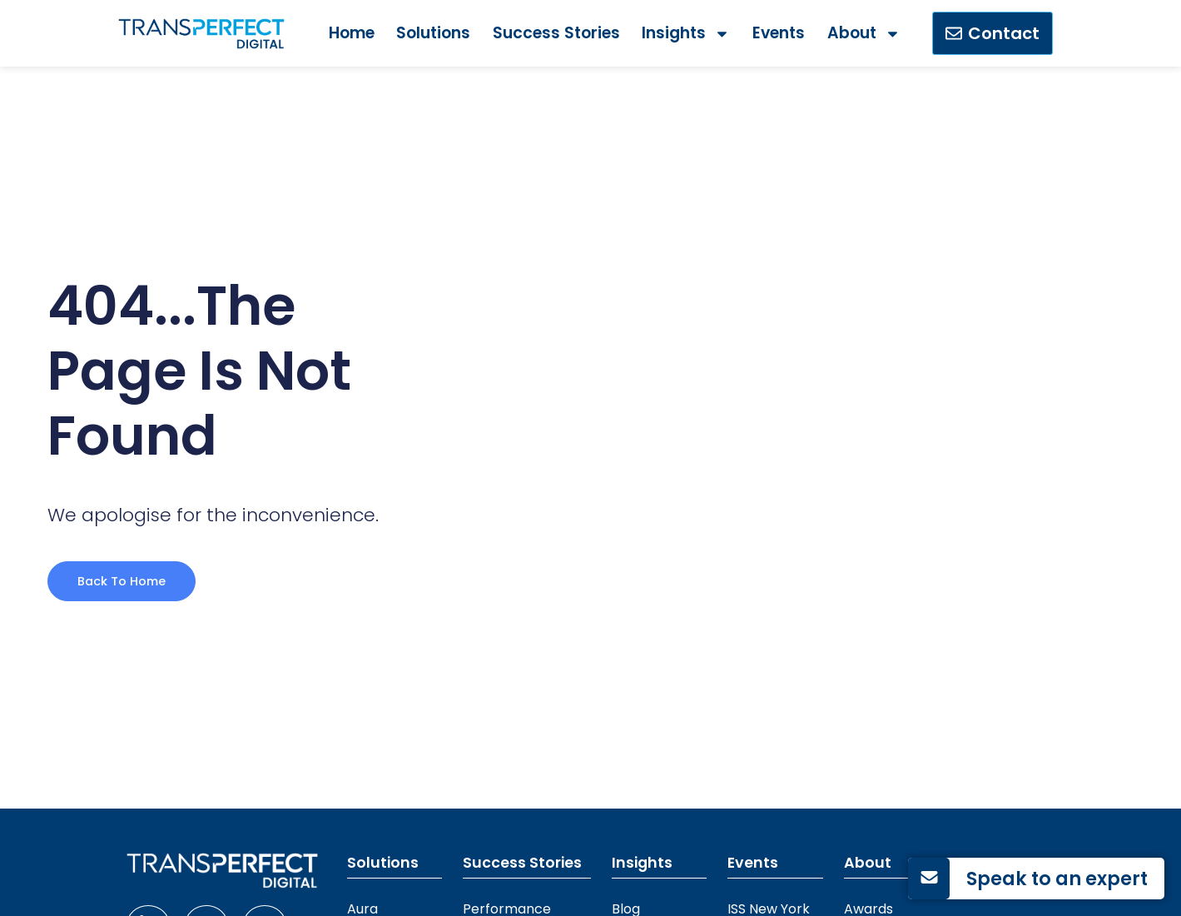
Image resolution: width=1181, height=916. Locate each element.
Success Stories (556, 33)
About (864, 33)
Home (352, 33)
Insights (686, 33)
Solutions (433, 33)
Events (778, 33)
